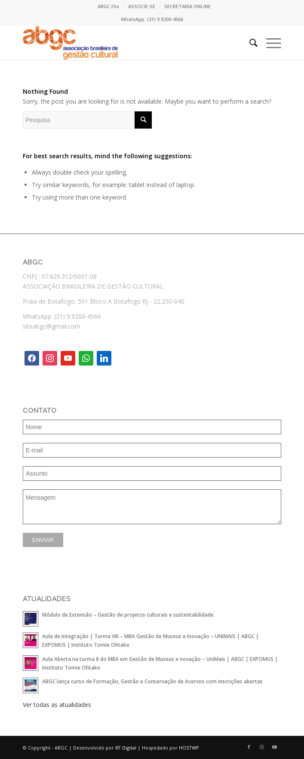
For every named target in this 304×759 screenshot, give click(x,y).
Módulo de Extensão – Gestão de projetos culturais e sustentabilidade (128, 614)
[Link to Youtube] (274, 747)
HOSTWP (189, 747)
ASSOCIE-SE (141, 6)
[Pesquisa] (249, 42)
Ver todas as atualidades (57, 705)
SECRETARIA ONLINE (187, 6)
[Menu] (269, 42)
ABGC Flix (108, 6)
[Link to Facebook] (249, 747)
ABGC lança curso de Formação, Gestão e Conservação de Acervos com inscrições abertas (152, 681)
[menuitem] (108, 6)
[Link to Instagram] (261, 747)
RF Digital (125, 747)
